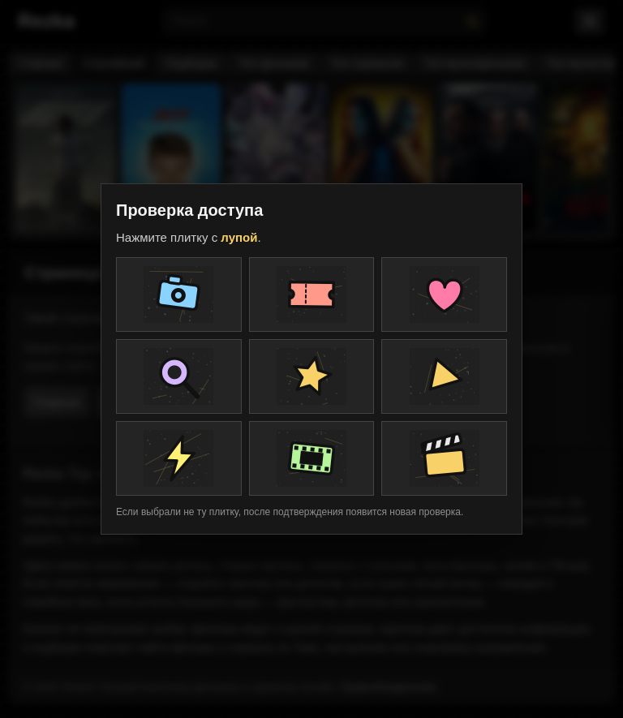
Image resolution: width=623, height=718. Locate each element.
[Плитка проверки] (179, 294)
